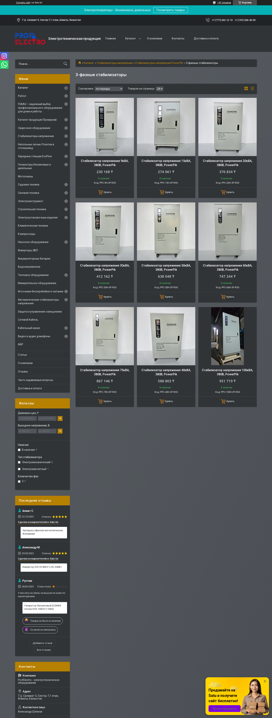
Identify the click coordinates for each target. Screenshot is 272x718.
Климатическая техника (33, 225)
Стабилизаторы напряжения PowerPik (159, 62)
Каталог (130, 38)
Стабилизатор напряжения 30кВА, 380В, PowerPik (105, 267)
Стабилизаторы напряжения (115, 62)
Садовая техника (28, 184)
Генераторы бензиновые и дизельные (34, 166)
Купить (108, 192)
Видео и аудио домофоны (34, 336)
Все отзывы (44, 649)
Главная (110, 38)
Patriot (22, 95)
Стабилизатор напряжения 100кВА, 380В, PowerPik (227, 372)
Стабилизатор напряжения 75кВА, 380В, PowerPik (105, 372)
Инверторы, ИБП (28, 250)
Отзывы (23, 371)
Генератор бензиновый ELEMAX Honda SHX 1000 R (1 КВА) (42, 607)
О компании (154, 38)
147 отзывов (224, 2)
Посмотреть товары (170, 10)
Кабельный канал (29, 327)
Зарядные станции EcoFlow (35, 156)
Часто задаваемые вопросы (35, 380)
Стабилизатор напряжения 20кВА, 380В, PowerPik (227, 163)
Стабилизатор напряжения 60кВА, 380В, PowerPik (227, 267)
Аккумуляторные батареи (34, 258)
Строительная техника (32, 209)
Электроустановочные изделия (38, 217)
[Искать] (65, 63)
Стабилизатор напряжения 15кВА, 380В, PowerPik (166, 163)
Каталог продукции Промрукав (37, 119)
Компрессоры (26, 233)
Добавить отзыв (42, 643)
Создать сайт (23, 2)
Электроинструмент (30, 201)
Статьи (22, 354)
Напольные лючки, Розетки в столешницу (36, 146)
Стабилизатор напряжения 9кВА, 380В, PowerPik (105, 163)
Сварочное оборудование (34, 128)
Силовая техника (28, 192)
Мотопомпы (25, 176)
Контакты (178, 38)
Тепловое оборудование (33, 275)
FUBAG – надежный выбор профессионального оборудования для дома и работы (40, 108)
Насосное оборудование (33, 242)
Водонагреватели (29, 266)
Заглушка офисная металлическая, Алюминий (42, 532)
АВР (20, 344)
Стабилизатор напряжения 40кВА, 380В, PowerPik (166, 372)
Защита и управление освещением (40, 311)
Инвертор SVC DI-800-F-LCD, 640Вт (42, 567)
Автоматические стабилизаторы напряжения (38, 301)
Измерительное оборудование (37, 283)
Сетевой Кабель (28, 319)
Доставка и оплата (206, 38)
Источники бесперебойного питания (40, 291)
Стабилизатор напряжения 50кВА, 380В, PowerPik (166, 267)
